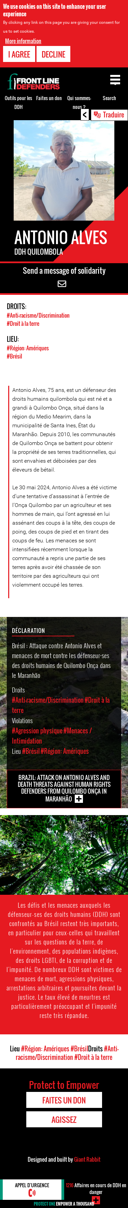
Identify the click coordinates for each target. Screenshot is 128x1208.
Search (109, 97)
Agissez (64, 1119)
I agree (19, 54)
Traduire (113, 114)
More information (23, 41)
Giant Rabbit (87, 1159)
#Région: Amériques (28, 348)
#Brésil (14, 356)
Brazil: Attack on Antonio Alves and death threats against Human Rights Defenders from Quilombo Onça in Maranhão (64, 788)
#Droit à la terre (23, 323)
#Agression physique (37, 730)
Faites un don (49, 97)
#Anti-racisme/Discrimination (38, 315)
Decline (53, 54)
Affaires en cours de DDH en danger (96, 1188)
